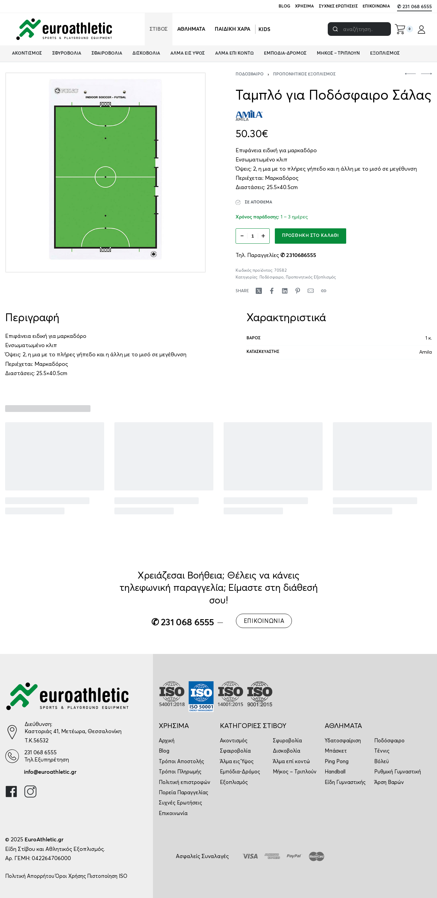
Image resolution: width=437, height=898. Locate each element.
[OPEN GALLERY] (105, 172)
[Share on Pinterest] (298, 291)
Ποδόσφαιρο (250, 74)
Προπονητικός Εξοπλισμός (304, 74)
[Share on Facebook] (272, 291)
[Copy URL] (324, 291)
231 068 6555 (40, 752)
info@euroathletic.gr (50, 772)
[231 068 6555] (12, 756)
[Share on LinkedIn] (285, 291)
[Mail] (311, 291)
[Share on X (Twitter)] (259, 291)
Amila (425, 352)
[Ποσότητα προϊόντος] (253, 236)
